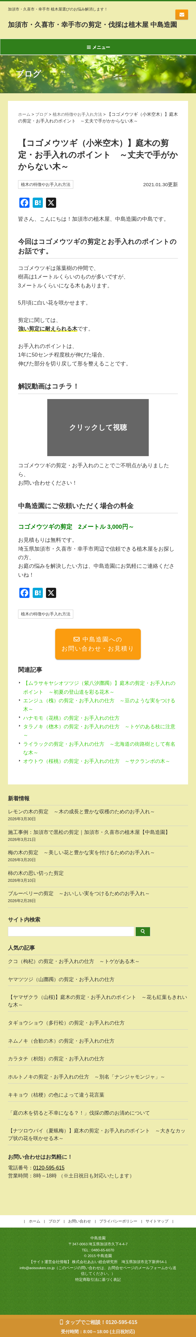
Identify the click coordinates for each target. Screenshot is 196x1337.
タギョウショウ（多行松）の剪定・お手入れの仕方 (66, 1041)
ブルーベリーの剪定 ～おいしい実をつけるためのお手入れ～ (98, 916)
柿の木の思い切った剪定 (98, 895)
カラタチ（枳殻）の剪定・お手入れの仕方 (56, 1076)
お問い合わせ (181, 15)
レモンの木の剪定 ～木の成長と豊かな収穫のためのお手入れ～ (98, 834)
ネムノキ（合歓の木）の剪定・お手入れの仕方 (61, 1059)
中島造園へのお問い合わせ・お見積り (98, 653)
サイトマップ (157, 1239)
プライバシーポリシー (118, 1239)
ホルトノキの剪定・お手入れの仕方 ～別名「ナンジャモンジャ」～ (86, 1095)
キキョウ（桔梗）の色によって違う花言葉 (56, 1113)
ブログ (42, 122)
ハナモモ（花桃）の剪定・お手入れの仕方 (74, 727)
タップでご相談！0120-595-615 (101, 1322)
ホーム (24, 122)
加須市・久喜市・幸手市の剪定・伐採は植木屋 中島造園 (94, 28)
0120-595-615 (49, 1186)
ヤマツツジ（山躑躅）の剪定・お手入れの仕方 (61, 997)
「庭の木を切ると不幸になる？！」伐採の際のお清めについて (79, 1131)
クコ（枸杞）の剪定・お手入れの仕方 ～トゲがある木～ (74, 979)
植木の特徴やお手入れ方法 (81, 122)
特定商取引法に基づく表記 (98, 1298)
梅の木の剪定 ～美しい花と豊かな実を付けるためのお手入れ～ (98, 875)
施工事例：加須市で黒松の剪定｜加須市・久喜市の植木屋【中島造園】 (98, 855)
